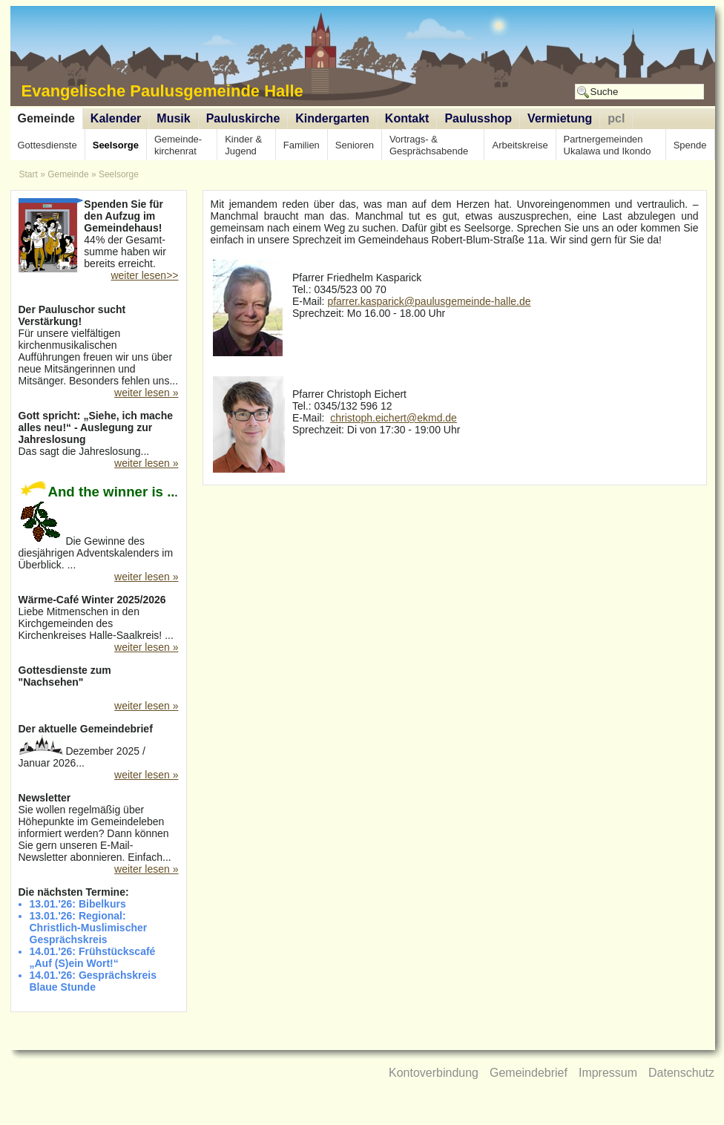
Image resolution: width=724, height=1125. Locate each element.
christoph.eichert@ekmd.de (393, 418)
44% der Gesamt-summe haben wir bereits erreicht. (99, 235)
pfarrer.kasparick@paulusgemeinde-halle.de (428, 301)
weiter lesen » (146, 392)
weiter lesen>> (144, 275)
